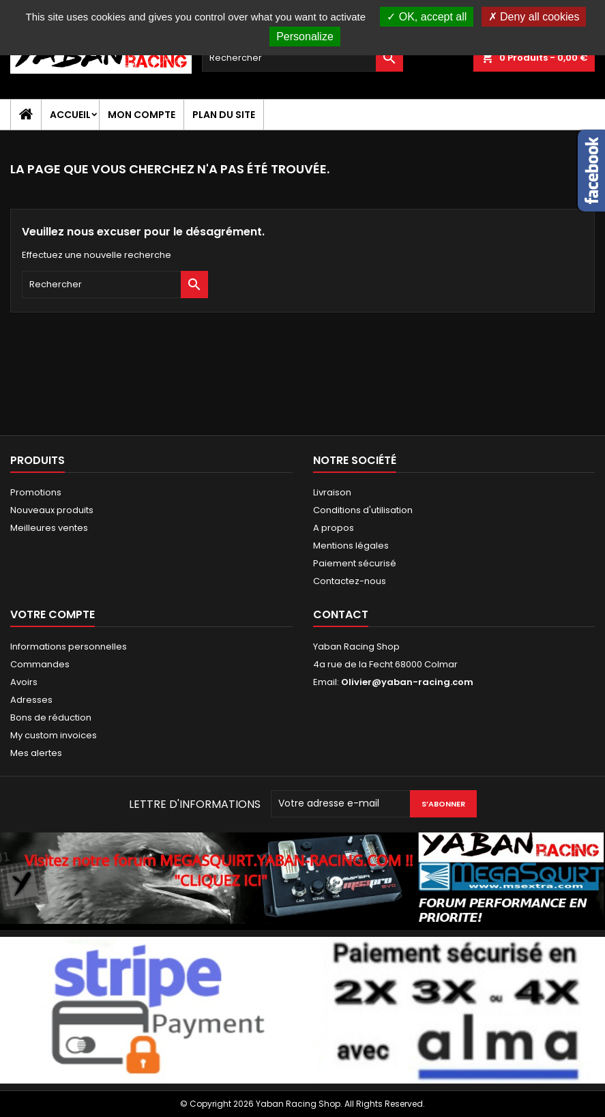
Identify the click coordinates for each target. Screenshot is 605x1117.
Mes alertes (36, 752)
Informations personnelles (68, 646)
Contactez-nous (349, 581)
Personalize (305, 36)
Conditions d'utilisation (363, 510)
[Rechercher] (303, 58)
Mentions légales (351, 545)
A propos (333, 527)
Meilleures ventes (49, 527)
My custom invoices (53, 735)
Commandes (40, 664)
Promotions (35, 492)
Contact (340, 614)
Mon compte (141, 114)
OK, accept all (427, 17)
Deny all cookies (534, 17)
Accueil (70, 114)
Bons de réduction (50, 717)
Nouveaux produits (51, 510)
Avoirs (24, 682)
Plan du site (223, 114)
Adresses (31, 699)
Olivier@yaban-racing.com (407, 682)
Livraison (332, 492)
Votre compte (52, 614)
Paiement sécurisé (354, 563)
